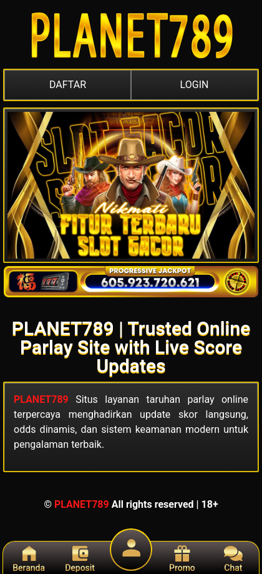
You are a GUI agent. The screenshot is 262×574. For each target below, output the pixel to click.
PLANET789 (41, 399)
